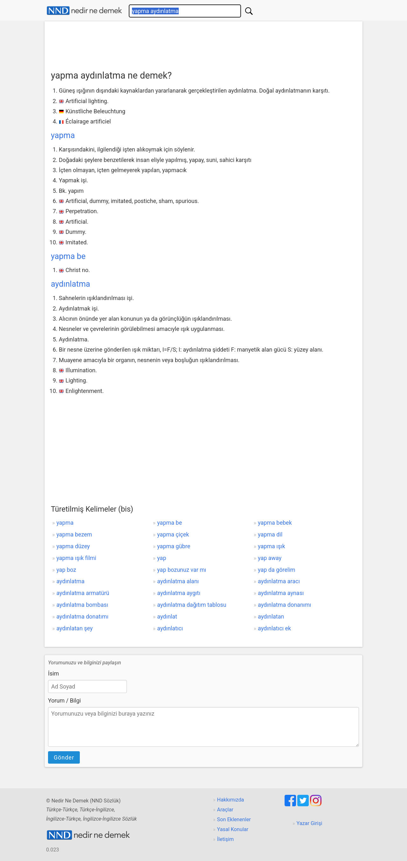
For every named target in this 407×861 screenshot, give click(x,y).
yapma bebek (275, 522)
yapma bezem (74, 534)
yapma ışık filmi (76, 558)
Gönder (64, 757)
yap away (269, 558)
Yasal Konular (232, 829)
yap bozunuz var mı (181, 569)
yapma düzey (73, 546)
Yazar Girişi (309, 823)
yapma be (68, 256)
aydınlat (167, 616)
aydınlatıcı (170, 628)
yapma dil (270, 534)
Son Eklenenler (234, 819)
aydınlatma (70, 284)
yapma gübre (173, 546)
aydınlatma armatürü (82, 593)
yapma (63, 135)
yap (161, 558)
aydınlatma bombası (82, 604)
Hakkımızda (230, 800)
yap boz (66, 569)
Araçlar (225, 810)
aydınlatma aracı (279, 581)
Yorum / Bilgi (64, 700)
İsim (53, 673)
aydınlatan (271, 616)
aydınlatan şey (74, 628)
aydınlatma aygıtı (178, 593)
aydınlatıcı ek (274, 628)
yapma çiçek (173, 534)
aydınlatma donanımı (284, 604)
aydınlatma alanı (178, 581)
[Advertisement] (203, 44)
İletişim (225, 839)
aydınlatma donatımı (82, 616)
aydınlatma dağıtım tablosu (191, 604)
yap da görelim (276, 569)
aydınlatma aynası (281, 593)
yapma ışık (271, 546)
